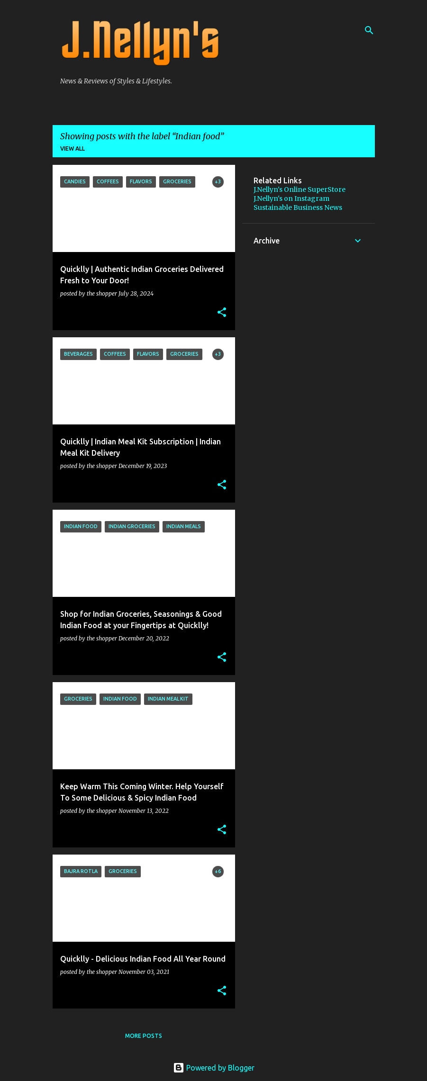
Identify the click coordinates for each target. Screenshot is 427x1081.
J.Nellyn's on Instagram (291, 198)
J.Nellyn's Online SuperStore (299, 189)
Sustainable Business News (298, 207)
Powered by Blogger (213, 1067)
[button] (221, 312)
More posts (143, 1036)
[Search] (369, 30)
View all (72, 148)
